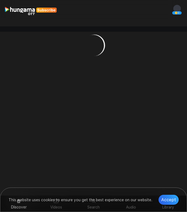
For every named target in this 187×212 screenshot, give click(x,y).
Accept (168, 199)
